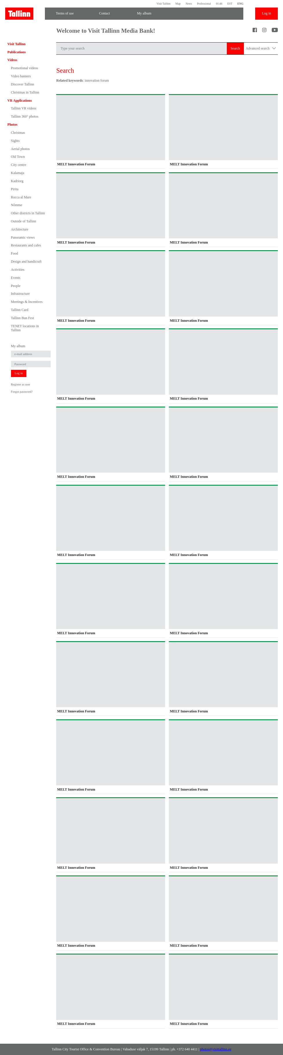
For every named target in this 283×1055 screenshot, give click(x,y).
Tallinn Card (19, 310)
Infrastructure (20, 294)
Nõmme (16, 205)
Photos (13, 124)
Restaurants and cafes (26, 245)
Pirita (15, 189)
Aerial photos (20, 149)
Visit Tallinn (163, 3)
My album (144, 13)
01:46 (219, 3)
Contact (104, 13)
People (16, 286)
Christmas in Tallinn (25, 92)
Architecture (19, 229)
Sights (15, 141)
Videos (12, 60)
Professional (204, 3)
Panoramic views (23, 237)
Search (235, 48)
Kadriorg (17, 181)
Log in (266, 13)
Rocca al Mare (21, 197)
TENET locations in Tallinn (25, 328)
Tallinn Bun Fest (22, 318)
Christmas (18, 133)
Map (178, 3)
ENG (240, 3)
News (189, 3)
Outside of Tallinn (23, 221)
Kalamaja (17, 173)
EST (229, 3)
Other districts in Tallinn (28, 213)
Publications (17, 52)
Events (16, 278)
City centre (18, 165)
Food (14, 253)
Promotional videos (24, 68)
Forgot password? (22, 391)
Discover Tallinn (22, 84)
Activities (18, 270)
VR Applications (20, 100)
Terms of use (65, 13)
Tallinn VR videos (23, 108)
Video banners (21, 76)
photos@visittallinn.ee (215, 1049)
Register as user (20, 384)
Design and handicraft (26, 261)
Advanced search (261, 48)
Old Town (18, 157)
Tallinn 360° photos (25, 116)
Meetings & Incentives (27, 302)
